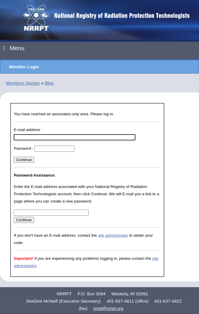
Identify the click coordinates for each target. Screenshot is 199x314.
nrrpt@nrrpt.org (108, 308)
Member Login (24, 66)
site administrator (113, 235)
